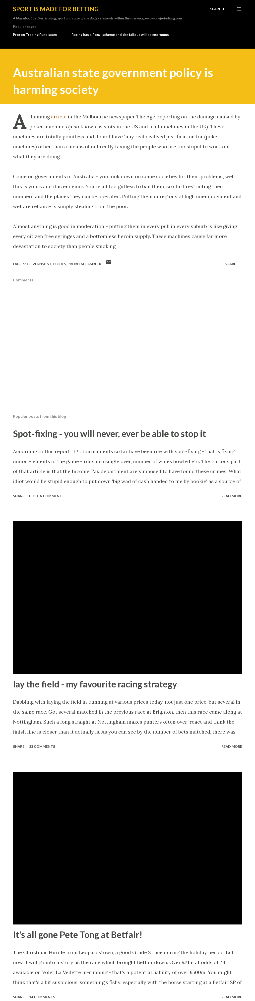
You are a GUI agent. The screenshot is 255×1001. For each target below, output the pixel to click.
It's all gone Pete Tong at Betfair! (77, 934)
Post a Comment (45, 496)
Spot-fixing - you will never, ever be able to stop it (109, 433)
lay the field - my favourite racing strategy (95, 683)
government (39, 264)
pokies (59, 264)
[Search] (217, 9)
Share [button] (230, 264)
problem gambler (84, 264)
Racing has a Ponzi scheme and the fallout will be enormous (120, 34)
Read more (231, 496)
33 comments (42, 746)
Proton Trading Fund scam (35, 34)
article (58, 116)
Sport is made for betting (56, 8)
